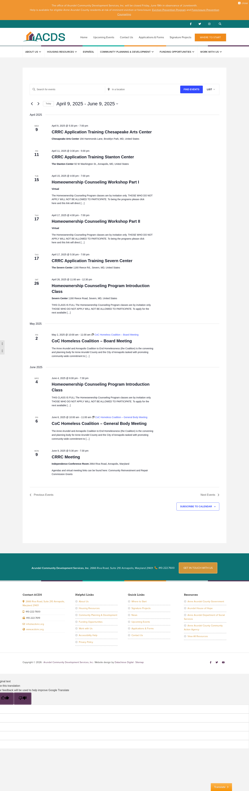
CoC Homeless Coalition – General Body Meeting (99, 423)
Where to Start (139, 599)
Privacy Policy (86, 639)
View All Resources (198, 633)
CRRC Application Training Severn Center (92, 260)
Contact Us (137, 632)
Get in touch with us (198, 565)
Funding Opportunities (91, 619)
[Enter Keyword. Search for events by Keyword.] (67, 89)
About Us (84, 599)
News (134, 612)
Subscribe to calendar (196, 506)
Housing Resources (89, 605)
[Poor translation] (22, 696)
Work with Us (86, 626)
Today (48, 103)
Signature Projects (141, 605)
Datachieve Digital (124, 659)
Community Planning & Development (98, 612)
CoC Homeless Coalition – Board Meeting (92, 341)
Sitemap (139, 659)
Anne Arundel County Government (206, 599)
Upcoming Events (140, 619)
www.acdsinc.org (35, 627)
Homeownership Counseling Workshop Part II (96, 221)
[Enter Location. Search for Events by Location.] (142, 89)
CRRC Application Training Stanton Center (93, 157)
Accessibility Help (88, 632)
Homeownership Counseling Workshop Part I (95, 182)
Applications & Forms (142, 626)
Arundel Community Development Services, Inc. (44, 36)
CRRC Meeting (66, 457)
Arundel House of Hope (200, 605)
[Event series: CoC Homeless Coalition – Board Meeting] (114, 334)
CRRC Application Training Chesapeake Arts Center (102, 132)
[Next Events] (38, 104)
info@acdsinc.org (35, 621)
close (242, 5)
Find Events (191, 89)
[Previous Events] (32, 104)
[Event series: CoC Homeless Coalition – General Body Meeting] (119, 417)
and (189, 10)
